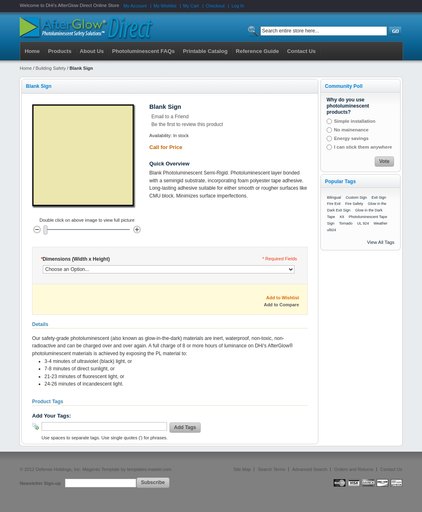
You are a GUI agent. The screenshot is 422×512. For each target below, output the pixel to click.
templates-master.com (149, 469)
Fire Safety (354, 204)
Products (60, 51)
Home (32, 51)
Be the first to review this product (187, 124)
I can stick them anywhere (363, 147)
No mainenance (351, 129)
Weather (380, 223)
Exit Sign (378, 197)
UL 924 (363, 223)
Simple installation (355, 121)
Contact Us (391, 469)
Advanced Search (309, 469)
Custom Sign (356, 197)
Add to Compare (281, 304)
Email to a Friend (170, 116)
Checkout (215, 5)
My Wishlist (164, 5)
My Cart (191, 5)
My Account (135, 5)
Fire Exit (334, 204)
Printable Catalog (205, 51)
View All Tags (380, 242)
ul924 (331, 230)
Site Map (242, 469)
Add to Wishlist (282, 297)
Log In (238, 5)
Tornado (345, 223)
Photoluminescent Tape (368, 217)
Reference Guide (257, 51)
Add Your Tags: (51, 416)
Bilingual (334, 197)
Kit (342, 217)
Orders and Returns (353, 469)
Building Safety (51, 68)
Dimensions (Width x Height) (75, 259)
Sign (330, 223)
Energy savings (351, 138)
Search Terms (271, 469)
